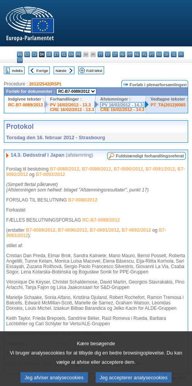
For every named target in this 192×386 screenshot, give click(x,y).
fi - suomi (181, 54)
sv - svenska (20, 60)
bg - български (20, 54)
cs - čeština (34, 54)
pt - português (152, 54)
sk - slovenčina (166, 54)
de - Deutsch (49, 54)
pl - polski (144, 54)
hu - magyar (122, 54)
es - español (27, 54)
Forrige (42, 70)
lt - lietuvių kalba (115, 54)
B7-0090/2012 (128, 169)
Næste (61, 70)
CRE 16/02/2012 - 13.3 (72, 109)
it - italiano (100, 54)
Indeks (17, 70)
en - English (71, 54)
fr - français (78, 54)
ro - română (159, 54)
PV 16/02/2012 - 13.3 (70, 104)
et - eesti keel (56, 54)
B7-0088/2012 (64, 169)
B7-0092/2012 (136, 230)
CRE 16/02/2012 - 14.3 (122, 109)
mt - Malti (130, 54)
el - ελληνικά (64, 54)
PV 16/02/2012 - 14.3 (122, 104)
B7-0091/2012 (160, 169)
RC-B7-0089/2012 (25, 104)
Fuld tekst (94, 70)
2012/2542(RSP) (45, 84)
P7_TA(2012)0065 (168, 104)
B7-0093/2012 (50, 174)
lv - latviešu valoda (108, 54)
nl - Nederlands (137, 54)
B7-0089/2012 (96, 169)
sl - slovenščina (174, 54)
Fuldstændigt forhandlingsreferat (150, 156)
